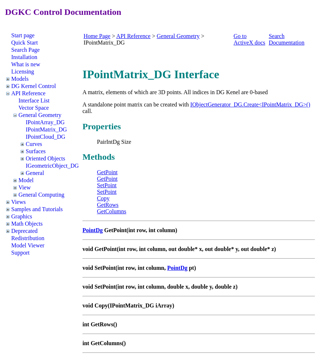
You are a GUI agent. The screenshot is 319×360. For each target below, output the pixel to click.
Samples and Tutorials (37, 209)
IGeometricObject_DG (52, 166)
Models (20, 79)
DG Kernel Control (33, 86)
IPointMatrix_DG (46, 129)
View (24, 187)
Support (20, 253)
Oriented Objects (45, 158)
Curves (34, 144)
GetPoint (107, 172)
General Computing (41, 195)
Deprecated (24, 231)
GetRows (108, 205)
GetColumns (111, 211)
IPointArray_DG (45, 122)
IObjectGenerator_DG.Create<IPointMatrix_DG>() (250, 104)
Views (18, 202)
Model (26, 180)
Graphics (21, 216)
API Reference (28, 93)
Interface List (34, 100)
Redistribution (28, 238)
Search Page (25, 50)
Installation (24, 57)
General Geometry (40, 115)
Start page (22, 35)
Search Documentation (287, 39)
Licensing (22, 71)
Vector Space (33, 108)
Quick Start (24, 42)
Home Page (97, 36)
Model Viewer (28, 245)
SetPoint (107, 185)
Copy (103, 198)
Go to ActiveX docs (249, 39)
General (35, 173)
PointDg (93, 230)
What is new (25, 64)
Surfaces (36, 151)
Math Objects (27, 224)
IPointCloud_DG (45, 137)
